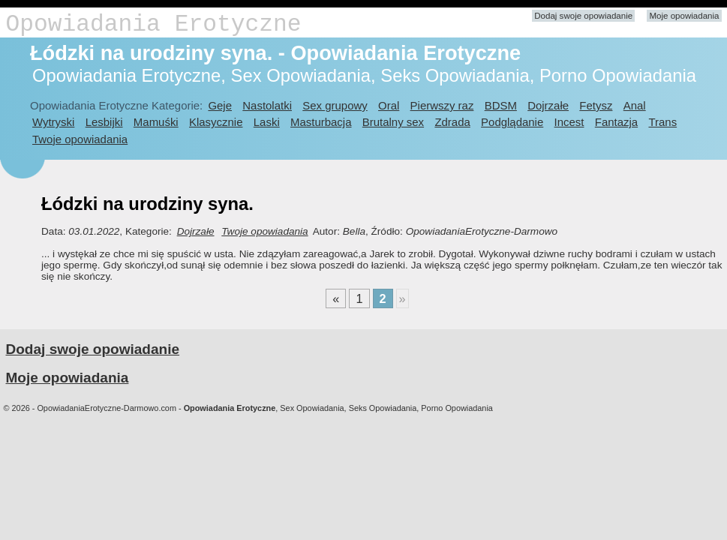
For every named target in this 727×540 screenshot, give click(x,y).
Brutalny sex (393, 122)
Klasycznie (215, 122)
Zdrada (452, 122)
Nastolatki (267, 105)
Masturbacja (320, 122)
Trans (662, 122)
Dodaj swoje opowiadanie (583, 15)
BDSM (501, 105)
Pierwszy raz (442, 105)
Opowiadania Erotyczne (154, 24)
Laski (267, 122)
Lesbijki (104, 122)
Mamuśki (156, 122)
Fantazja (616, 122)
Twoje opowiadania (80, 139)
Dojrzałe (548, 105)
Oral (388, 105)
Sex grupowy (334, 105)
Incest (569, 122)
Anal (634, 105)
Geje (220, 105)
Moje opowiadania (684, 15)
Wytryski (53, 122)
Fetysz (595, 105)
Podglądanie (512, 122)
